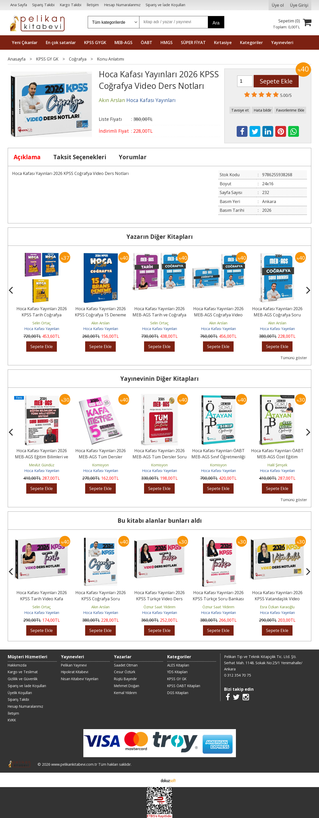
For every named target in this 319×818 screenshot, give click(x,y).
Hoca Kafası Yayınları (41, 328)
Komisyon (100, 464)
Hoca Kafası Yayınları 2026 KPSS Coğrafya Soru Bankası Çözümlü (100, 599)
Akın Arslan (100, 323)
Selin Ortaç (41, 323)
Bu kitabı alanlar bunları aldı (160, 521)
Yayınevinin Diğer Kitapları (159, 379)
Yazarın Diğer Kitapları (160, 237)
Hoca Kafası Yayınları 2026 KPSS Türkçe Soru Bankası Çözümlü (218, 599)
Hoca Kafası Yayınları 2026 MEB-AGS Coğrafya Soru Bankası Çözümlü (277, 315)
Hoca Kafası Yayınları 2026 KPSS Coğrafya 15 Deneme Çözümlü (100, 315)
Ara (215, 23)
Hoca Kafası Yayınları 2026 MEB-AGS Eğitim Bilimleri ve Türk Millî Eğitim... (41, 457)
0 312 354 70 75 (237, 675)
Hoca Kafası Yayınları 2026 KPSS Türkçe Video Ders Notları (159, 599)
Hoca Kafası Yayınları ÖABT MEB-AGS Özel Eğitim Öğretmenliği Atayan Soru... (277, 457)
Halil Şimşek (277, 464)
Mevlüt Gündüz (41, 464)
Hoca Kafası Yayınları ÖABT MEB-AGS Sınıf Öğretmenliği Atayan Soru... (218, 457)
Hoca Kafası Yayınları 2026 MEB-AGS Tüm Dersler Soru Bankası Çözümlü (159, 457)
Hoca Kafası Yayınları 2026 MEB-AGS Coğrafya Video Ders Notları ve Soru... (218, 315)
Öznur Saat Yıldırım (159, 606)
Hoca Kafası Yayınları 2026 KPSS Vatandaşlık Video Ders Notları (277, 599)
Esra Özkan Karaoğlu (277, 606)
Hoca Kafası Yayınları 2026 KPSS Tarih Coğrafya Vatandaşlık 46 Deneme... (41, 315)
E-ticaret (151, 780)
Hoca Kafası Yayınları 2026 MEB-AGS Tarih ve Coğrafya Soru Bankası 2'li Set (159, 315)
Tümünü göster (293, 357)
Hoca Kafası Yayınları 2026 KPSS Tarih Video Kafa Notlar (41, 599)
